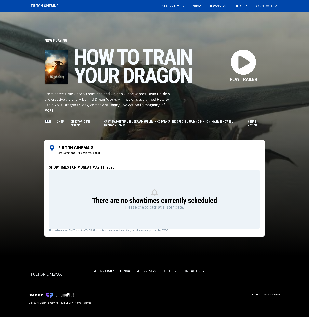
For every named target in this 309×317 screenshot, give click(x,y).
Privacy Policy (272, 294)
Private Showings (209, 6)
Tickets (241, 6)
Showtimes (173, 6)
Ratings (256, 294)
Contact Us (267, 6)
